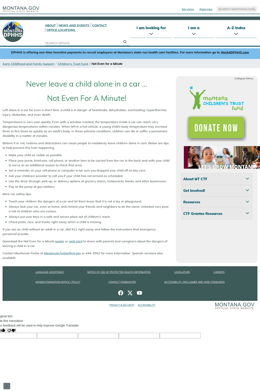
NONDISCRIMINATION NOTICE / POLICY (57, 282)
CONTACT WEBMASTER (122, 282)
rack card (75, 241)
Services (188, 9)
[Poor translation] (11, 330)
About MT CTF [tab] (195, 179)
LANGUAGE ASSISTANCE (49, 272)
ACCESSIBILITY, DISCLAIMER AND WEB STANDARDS (194, 282)
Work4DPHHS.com (235, 52)
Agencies (205, 9)
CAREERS (219, 272)
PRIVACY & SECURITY (121, 305)
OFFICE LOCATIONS (61, 30)
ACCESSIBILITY (146, 305)
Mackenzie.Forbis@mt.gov (62, 253)
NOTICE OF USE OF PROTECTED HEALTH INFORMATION (119, 272)
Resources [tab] (191, 202)
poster (59, 241)
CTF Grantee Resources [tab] (202, 213)
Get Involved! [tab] (194, 190)
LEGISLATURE (182, 272)
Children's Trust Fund (73, 64)
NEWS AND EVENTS (74, 25)
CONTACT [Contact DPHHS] (99, 25)
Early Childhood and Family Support (28, 64)
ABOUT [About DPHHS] (50, 25)
